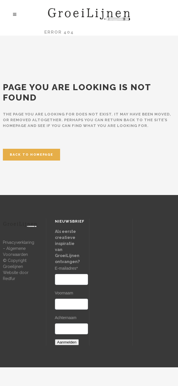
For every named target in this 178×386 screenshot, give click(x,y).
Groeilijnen (20, 32)
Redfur (9, 278)
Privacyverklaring (18, 242)
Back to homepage (31, 155)
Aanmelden (66, 342)
